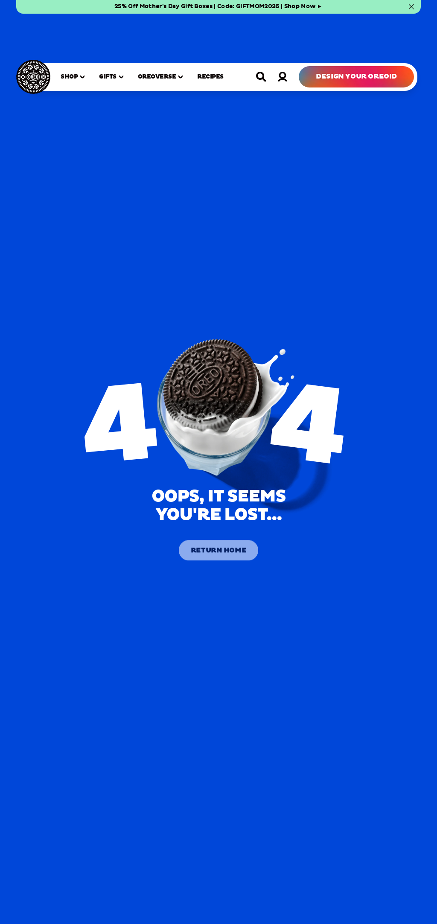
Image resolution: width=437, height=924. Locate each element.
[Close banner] (411, 7)
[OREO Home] (33, 34)
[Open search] (261, 34)
